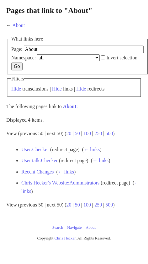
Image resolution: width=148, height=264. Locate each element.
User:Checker (35, 149)
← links (92, 149)
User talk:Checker (39, 160)
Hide (16, 88)
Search (57, 227)
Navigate (74, 227)
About (18, 25)
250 (98, 133)
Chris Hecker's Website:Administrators (60, 182)
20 (68, 133)
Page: (17, 49)
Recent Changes (37, 171)
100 (87, 133)
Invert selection (121, 57)
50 (77, 133)
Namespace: (23, 57)
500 (109, 133)
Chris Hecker (65, 238)
